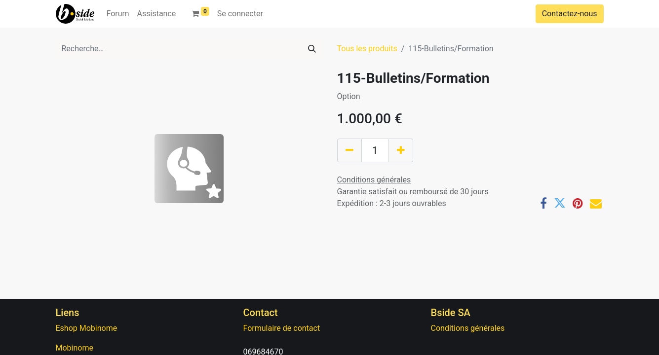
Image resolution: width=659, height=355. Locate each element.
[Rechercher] (312, 48)
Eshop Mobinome (86, 328)
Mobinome (74, 348)
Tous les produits (367, 48)
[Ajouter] (400, 150)
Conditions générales (468, 328)
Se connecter (240, 13)
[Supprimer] (349, 150)
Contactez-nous (569, 13)
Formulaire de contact (281, 328)
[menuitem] (117, 14)
